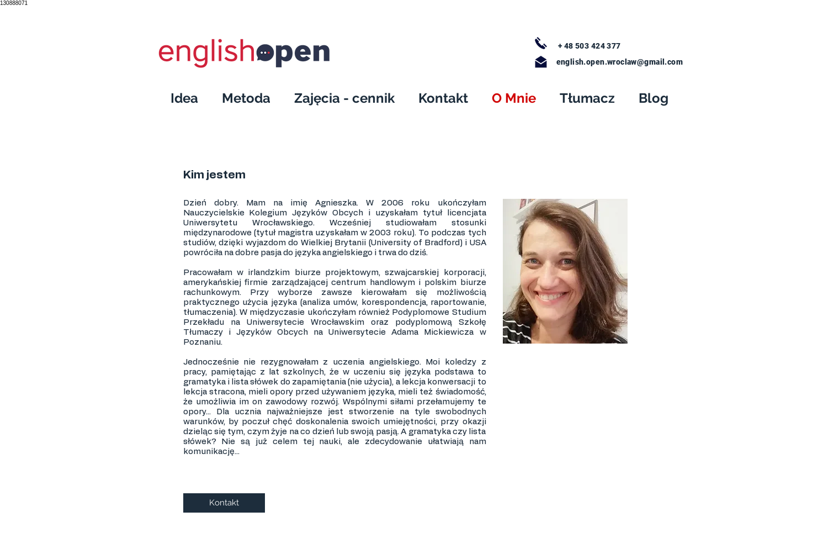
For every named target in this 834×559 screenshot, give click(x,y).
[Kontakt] (224, 503)
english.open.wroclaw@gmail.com (619, 61)
